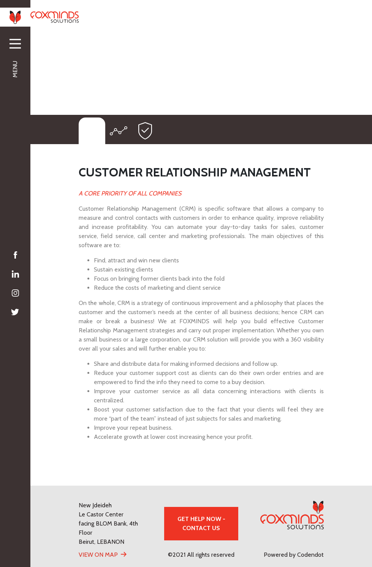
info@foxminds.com (296, 16)
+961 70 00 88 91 (236, 16)
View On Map (98, 554)
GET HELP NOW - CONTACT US (201, 523)
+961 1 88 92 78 (183, 16)
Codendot (310, 554)
